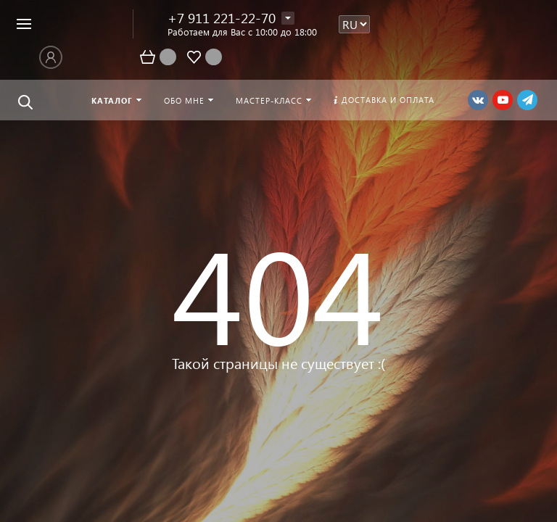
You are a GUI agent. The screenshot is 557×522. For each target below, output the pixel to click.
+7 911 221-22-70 (222, 18)
